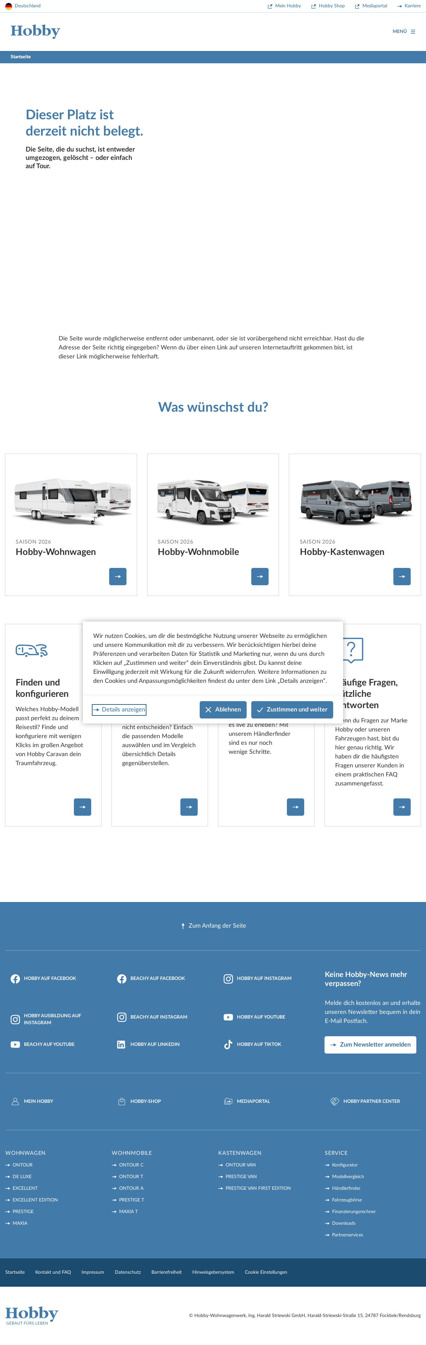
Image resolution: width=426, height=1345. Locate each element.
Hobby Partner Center (365, 1101)
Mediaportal (374, 6)
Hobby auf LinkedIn (148, 1044)
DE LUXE (22, 1176)
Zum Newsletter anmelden (375, 1045)
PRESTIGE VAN (241, 1176)
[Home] (35, 31)
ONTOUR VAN (241, 1165)
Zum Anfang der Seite (213, 926)
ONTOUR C (131, 1165)
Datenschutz (128, 1272)
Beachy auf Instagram (152, 1017)
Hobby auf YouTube (254, 1017)
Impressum (93, 1272)
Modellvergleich (348, 1176)
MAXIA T (128, 1211)
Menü (404, 31)
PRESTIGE (23, 1211)
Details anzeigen (123, 710)
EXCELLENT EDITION (35, 1200)
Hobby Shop (332, 6)
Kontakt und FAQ (53, 1272)
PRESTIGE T (131, 1200)
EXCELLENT (25, 1188)
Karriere (413, 6)
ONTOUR (23, 1165)
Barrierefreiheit (166, 1272)
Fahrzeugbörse (347, 1200)
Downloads (343, 1223)
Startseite (15, 1272)
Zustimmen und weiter (292, 710)
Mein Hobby (288, 6)
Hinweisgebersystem (213, 1272)
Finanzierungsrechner (354, 1211)
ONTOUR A (131, 1188)
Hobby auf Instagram (258, 979)
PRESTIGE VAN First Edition (258, 1188)
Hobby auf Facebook (43, 979)
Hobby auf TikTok (252, 1044)
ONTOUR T (131, 1176)
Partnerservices (347, 1235)
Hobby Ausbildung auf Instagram (46, 1019)
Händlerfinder (346, 1188)
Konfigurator (345, 1165)
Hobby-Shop (139, 1101)
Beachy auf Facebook (151, 979)
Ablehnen (223, 710)
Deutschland (28, 6)
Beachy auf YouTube (43, 1044)
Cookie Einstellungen (266, 1272)
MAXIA (20, 1223)
